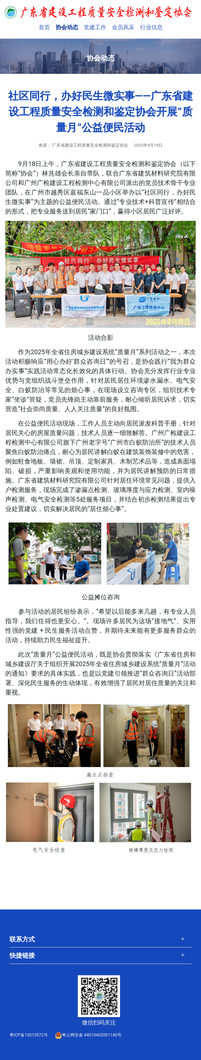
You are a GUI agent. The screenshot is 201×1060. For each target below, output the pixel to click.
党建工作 (95, 27)
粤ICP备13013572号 (29, 1035)
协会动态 (67, 27)
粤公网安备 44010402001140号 (88, 1035)
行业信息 (151, 27)
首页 (46, 27)
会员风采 (123, 27)
